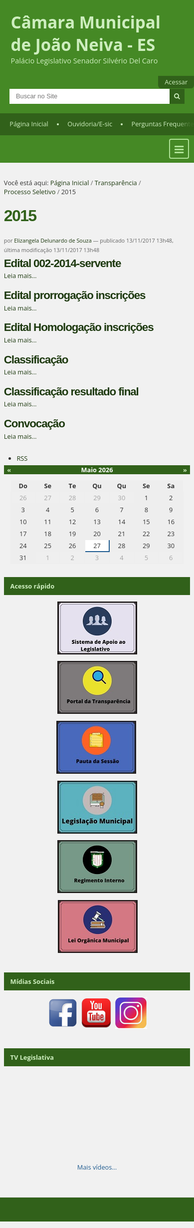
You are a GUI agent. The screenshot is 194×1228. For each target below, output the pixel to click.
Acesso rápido (32, 586)
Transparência (116, 182)
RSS (21, 458)
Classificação (36, 359)
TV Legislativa (32, 1057)
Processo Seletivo (30, 191)
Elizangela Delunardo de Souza (52, 240)
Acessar (176, 81)
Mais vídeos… (97, 1167)
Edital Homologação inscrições (79, 327)
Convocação (34, 423)
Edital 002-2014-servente (62, 263)
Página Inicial (28, 123)
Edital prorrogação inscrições (75, 295)
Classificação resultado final (71, 391)
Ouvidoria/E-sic (89, 123)
